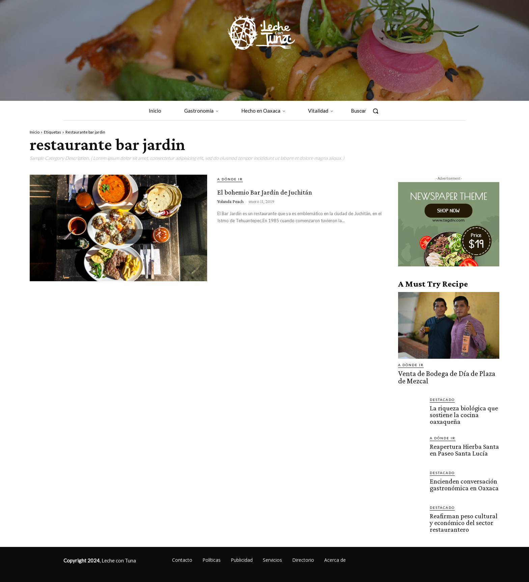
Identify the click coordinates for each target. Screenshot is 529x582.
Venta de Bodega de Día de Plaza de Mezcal (444, 376)
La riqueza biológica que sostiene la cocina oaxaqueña (461, 412)
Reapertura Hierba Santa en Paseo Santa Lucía (463, 446)
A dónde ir (230, 179)
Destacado (442, 398)
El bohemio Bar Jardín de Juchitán (282, 196)
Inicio (34, 132)
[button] (368, 110)
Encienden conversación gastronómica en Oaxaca (462, 481)
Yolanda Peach (230, 213)
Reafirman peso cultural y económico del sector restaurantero (464, 519)
